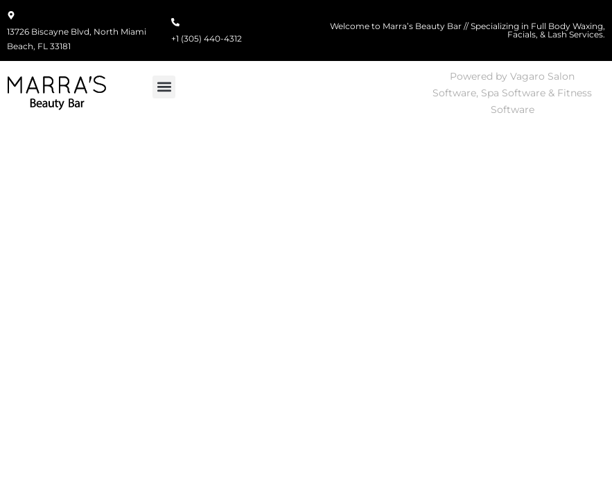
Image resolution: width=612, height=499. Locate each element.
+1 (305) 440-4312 (206, 38)
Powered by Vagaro (497, 76)
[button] (163, 87)
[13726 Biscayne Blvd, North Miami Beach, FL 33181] (11, 16)
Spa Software (513, 93)
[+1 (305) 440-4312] (175, 23)
